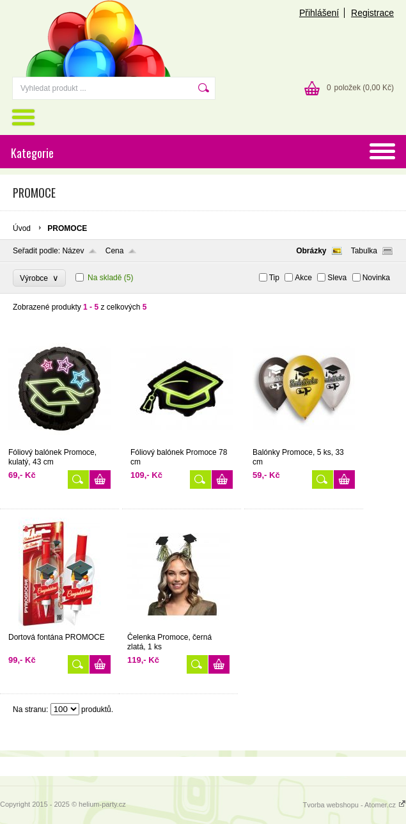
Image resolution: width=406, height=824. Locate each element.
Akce (303, 277)
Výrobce (39, 278)
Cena (114, 250)
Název (73, 250)
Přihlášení (319, 13)
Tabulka (364, 250)
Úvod (22, 228)
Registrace (372, 13)
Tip (274, 277)
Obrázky (311, 250)
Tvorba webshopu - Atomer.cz (354, 805)
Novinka (376, 277)
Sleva (337, 277)
